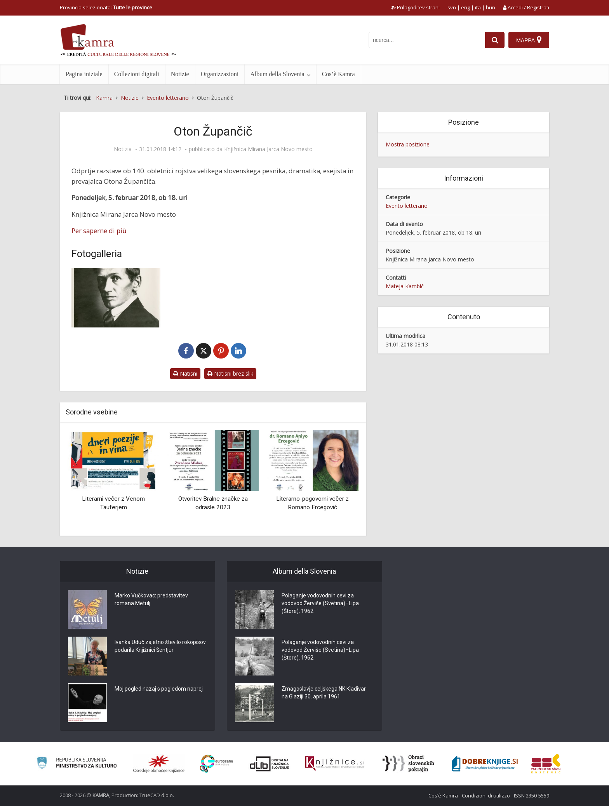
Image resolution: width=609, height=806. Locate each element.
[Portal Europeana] (216, 764)
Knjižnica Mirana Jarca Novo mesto (268, 149)
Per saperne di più (99, 230)
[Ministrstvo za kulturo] (77, 764)
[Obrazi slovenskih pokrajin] (408, 763)
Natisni (185, 373)
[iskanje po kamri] (427, 40)
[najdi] (495, 40)
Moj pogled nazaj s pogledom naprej (159, 689)
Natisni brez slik (230, 373)
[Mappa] (528, 40)
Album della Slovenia (277, 74)
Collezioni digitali (136, 74)
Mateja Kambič (405, 286)
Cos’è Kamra (338, 74)
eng (465, 7)
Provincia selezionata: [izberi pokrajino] (106, 7)
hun (490, 7)
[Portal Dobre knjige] (485, 763)
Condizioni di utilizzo (486, 795)
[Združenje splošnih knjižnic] (545, 763)
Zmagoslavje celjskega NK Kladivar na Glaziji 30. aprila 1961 (324, 693)
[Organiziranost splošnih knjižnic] (159, 763)
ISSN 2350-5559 (531, 795)
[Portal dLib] (269, 763)
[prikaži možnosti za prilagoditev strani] (415, 7)
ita (478, 7)
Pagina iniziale (84, 74)
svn (451, 7)
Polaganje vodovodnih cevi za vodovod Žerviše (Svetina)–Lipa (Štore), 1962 (320, 604)
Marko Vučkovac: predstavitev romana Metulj (151, 600)
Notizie (180, 74)
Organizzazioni (219, 74)
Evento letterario (407, 205)
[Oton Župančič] (116, 297)
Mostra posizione (408, 144)
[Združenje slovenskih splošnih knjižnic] (334, 763)
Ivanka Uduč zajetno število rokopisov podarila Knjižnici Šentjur (160, 646)
